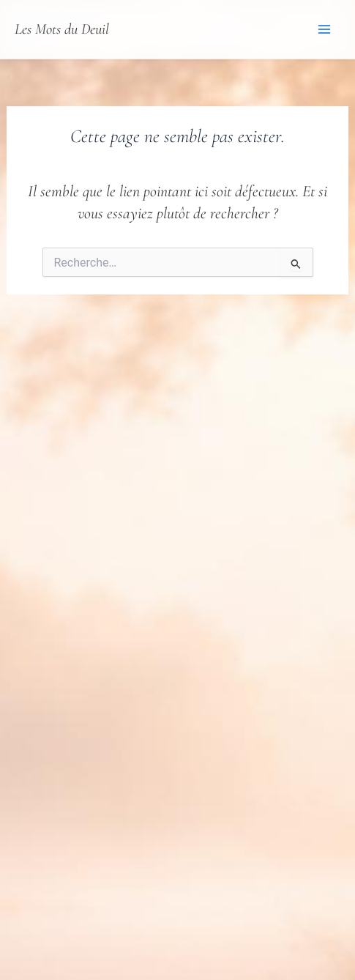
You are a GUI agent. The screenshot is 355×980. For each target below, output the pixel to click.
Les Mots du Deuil (62, 29)
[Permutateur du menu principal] (324, 29)
